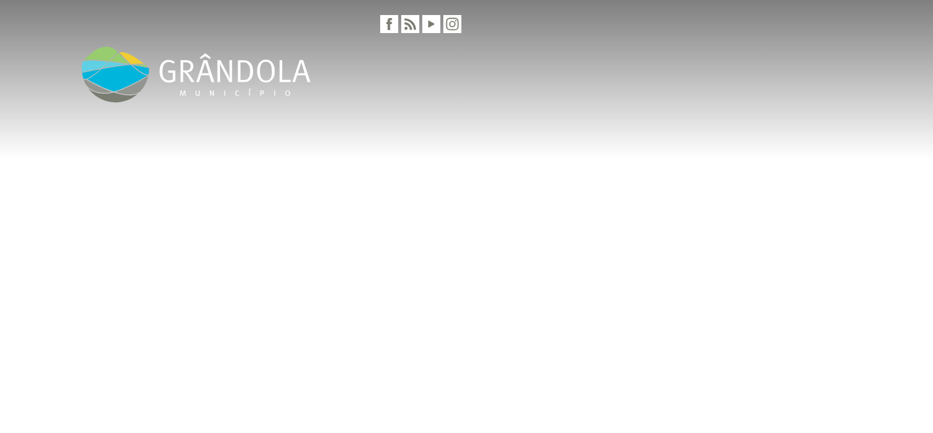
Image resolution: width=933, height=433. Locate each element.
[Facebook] (389, 24)
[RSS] (410, 24)
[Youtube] (431, 24)
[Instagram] (452, 24)
